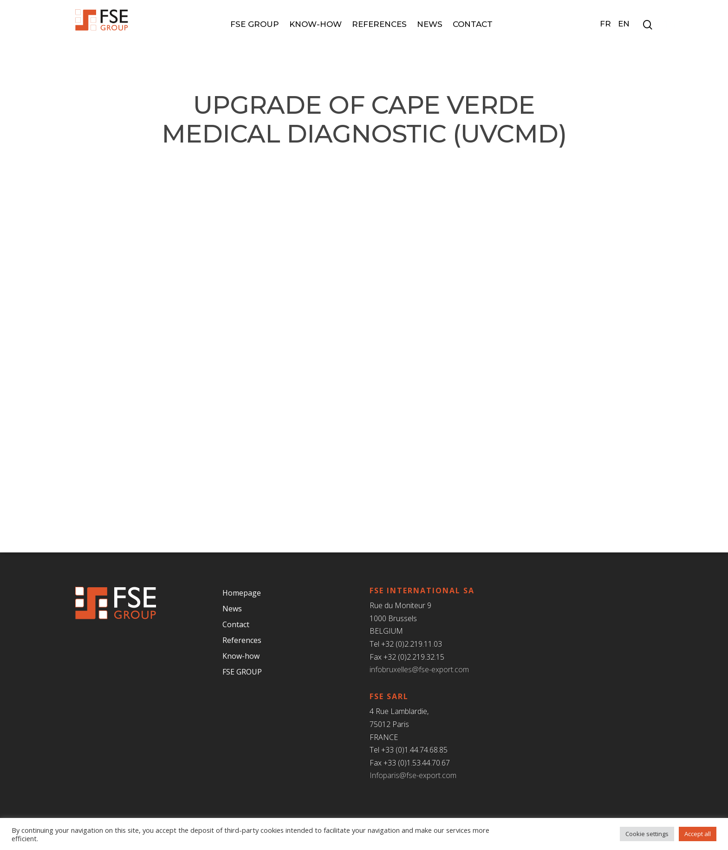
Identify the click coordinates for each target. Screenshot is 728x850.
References (382, 24)
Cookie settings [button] (647, 834)
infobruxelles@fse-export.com (419, 669)
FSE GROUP (257, 24)
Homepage (241, 593)
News (432, 24)
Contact (475, 24)
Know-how (318, 24)
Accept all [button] (697, 834)
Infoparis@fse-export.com (413, 775)
